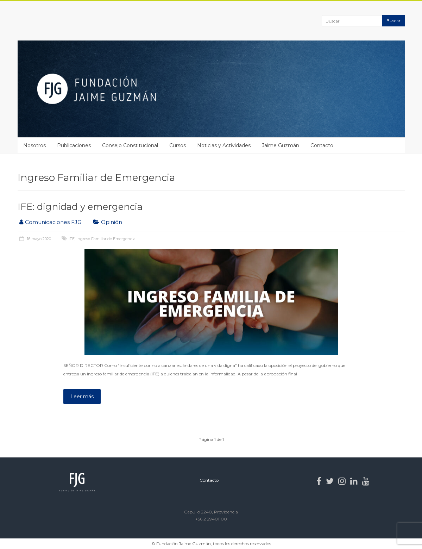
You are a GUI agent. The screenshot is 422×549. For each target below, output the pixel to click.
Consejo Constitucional (130, 145)
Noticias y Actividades (224, 145)
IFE (72, 238)
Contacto (321, 145)
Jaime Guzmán (280, 145)
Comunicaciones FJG (53, 222)
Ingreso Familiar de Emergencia (106, 238)
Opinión (111, 222)
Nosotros (34, 145)
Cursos (177, 145)
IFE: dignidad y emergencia (80, 206)
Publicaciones (74, 145)
